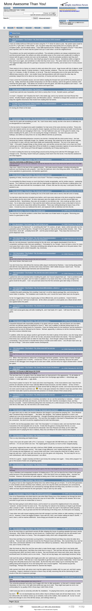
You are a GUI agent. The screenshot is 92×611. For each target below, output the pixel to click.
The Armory (26, 119)
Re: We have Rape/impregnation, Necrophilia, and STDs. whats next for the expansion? (34, 239)
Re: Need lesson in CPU (42, 435)
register (23, 9)
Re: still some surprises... (42, 321)
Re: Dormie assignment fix (27, 105)
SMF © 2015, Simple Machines (52, 606)
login (18, 9)
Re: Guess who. (38, 89)
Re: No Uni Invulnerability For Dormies (44, 119)
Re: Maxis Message (40, 465)
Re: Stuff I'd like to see (40, 224)
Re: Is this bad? (39, 480)
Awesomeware (17, 119)
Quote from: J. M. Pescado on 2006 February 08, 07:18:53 (24, 371)
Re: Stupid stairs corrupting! (42, 159)
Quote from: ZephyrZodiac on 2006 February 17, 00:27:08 (24, 162)
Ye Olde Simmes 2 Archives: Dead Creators (26, 103)
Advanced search (44, 18)
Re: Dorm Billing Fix (39, 577)
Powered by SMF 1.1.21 (38, 606)
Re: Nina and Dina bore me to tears (45, 529)
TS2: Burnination (17, 39)
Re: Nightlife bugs (39, 211)
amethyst (70, 24)
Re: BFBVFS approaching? (43, 494)
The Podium (28, 39)
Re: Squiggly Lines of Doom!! (48, 410)
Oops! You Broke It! (31, 410)
